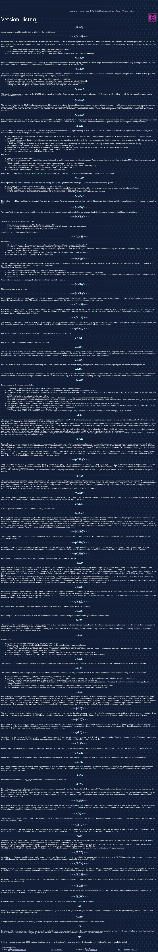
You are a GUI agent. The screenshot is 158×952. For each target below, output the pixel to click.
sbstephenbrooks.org (17, 950)
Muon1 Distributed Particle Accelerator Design (103, 11)
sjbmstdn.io (91, 950)
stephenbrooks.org (77, 11)
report (32, 573)
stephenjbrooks (56, 949)
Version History (128, 11)
